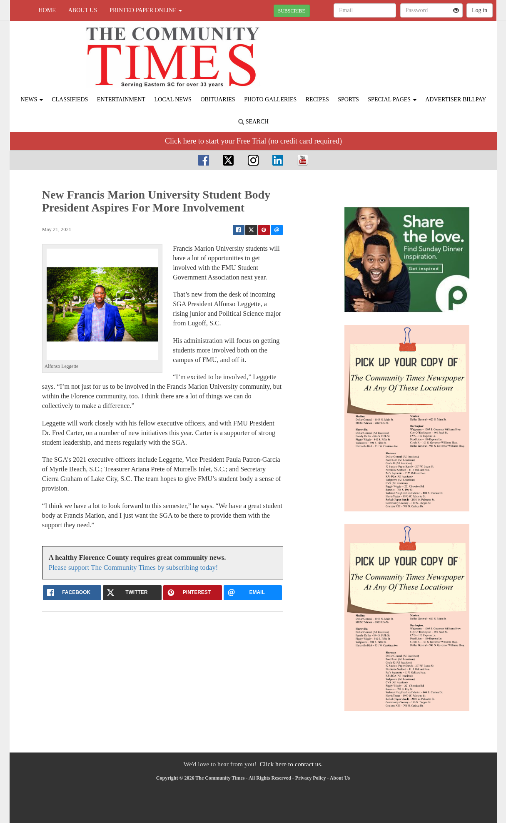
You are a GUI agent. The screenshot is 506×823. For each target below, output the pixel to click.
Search (253, 121)
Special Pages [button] (392, 99)
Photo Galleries (270, 99)
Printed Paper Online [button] (146, 10)
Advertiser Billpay (455, 99)
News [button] (32, 99)
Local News (173, 99)
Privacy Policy (310, 778)
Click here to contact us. (290, 764)
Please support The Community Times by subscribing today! (133, 567)
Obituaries (217, 99)
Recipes (317, 99)
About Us (82, 10)
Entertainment (121, 99)
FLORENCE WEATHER (420, 50)
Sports (348, 99)
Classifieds (70, 99)
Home (47, 10)
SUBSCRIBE (291, 11)
